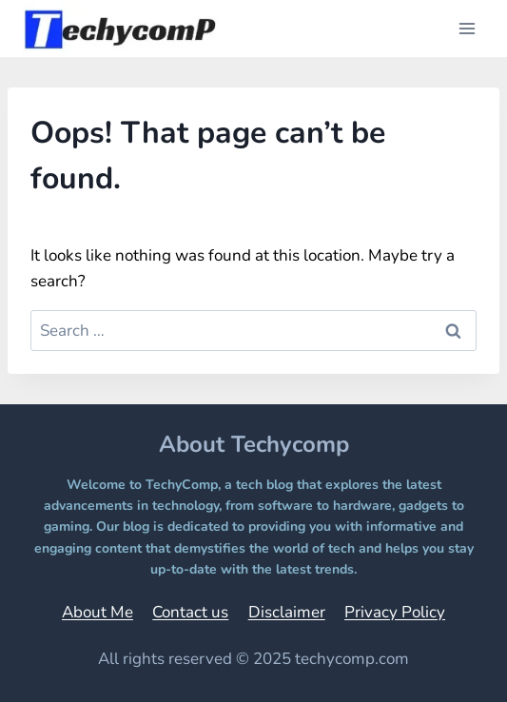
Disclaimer (286, 612)
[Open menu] (466, 28)
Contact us (190, 612)
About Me (97, 612)
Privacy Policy (394, 612)
